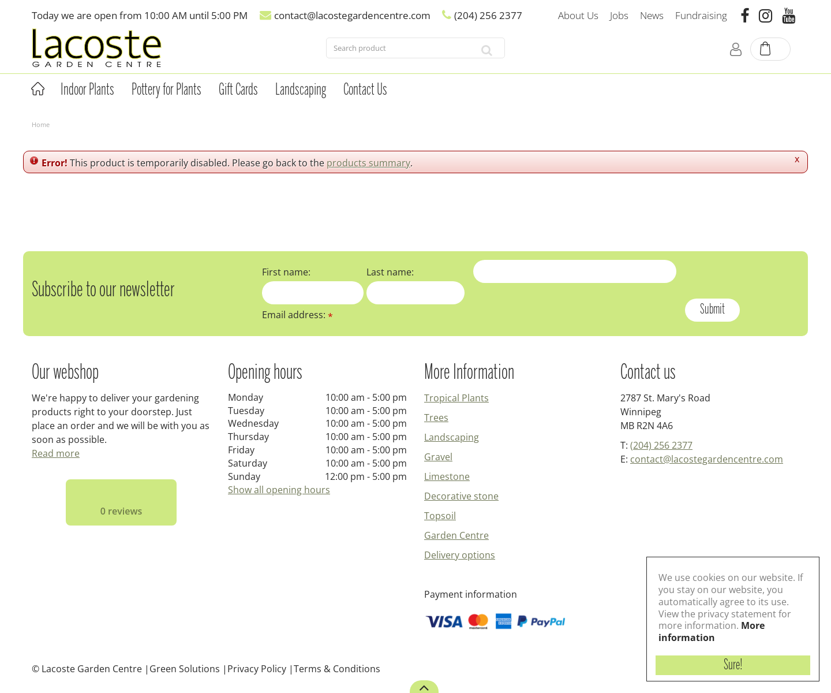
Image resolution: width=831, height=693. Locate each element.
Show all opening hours (279, 489)
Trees (436, 417)
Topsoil (440, 515)
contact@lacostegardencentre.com (706, 459)
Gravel (438, 456)
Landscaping (451, 437)
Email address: (297, 314)
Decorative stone (461, 496)
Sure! (733, 665)
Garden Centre (456, 535)
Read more (56, 453)
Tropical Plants (456, 398)
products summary (368, 163)
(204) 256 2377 (661, 445)
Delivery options (459, 555)
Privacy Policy (256, 668)
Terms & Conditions (337, 668)
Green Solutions (184, 668)
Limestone (447, 476)
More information (711, 631)
